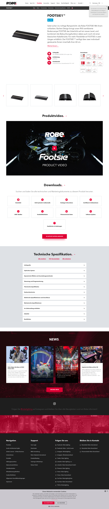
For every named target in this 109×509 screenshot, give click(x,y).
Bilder (38, 8)
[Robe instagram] (54, 403)
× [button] (107, 491)
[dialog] (54, 499)
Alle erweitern (42, 259)
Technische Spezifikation (60, 8)
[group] (3, 95)
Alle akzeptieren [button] (48, 503)
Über (34, 8)
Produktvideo (44, 8)
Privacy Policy (54, 499)
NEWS (68, 8)
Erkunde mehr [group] (54, 389)
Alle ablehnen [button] (61, 503)
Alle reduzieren (66, 259)
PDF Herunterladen (54, 259)
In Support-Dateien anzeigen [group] (54, 236)
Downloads (50, 8)
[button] (54, 506)
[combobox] (105, 491)
